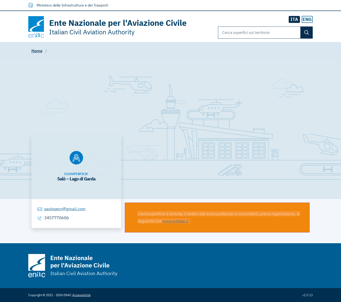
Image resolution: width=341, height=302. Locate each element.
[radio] (307, 19)
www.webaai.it (176, 220)
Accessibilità (81, 295)
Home (36, 50)
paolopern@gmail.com (65, 208)
